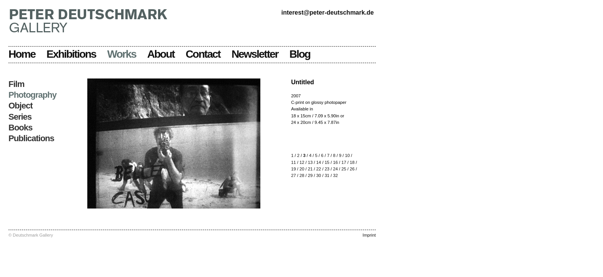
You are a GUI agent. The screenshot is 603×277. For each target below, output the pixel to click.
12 (302, 162)
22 (318, 169)
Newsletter (255, 54)
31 (327, 175)
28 (302, 175)
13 (310, 162)
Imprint (369, 235)
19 (293, 169)
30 (318, 175)
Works (121, 54)
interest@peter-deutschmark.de (327, 12)
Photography (32, 95)
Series (20, 117)
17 (343, 162)
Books (20, 127)
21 (310, 169)
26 (352, 169)
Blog (300, 54)
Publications (31, 138)
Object (20, 105)
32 (335, 175)
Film (16, 84)
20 (302, 169)
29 (310, 175)
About (161, 54)
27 (293, 175)
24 (335, 169)
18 (352, 162)
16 (335, 162)
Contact (203, 54)
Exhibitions (71, 54)
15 (327, 162)
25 (343, 169)
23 (327, 169)
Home (21, 54)
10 (347, 155)
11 (293, 162)
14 (318, 162)
